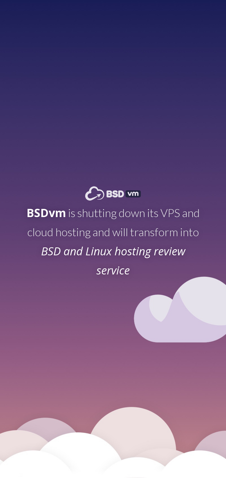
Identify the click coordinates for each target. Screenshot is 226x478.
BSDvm (46, 212)
